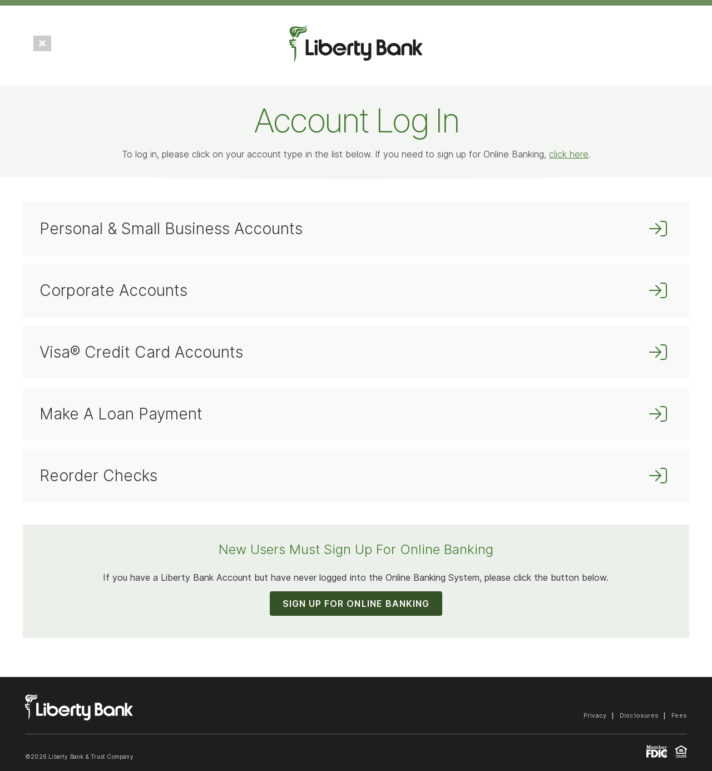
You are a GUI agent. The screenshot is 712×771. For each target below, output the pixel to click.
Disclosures (639, 715)
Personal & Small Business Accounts (171, 228)
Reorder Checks (98, 475)
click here (569, 154)
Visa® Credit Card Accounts (141, 352)
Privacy (595, 715)
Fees (679, 715)
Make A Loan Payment (120, 413)
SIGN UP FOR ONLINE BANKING (356, 603)
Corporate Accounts (113, 290)
